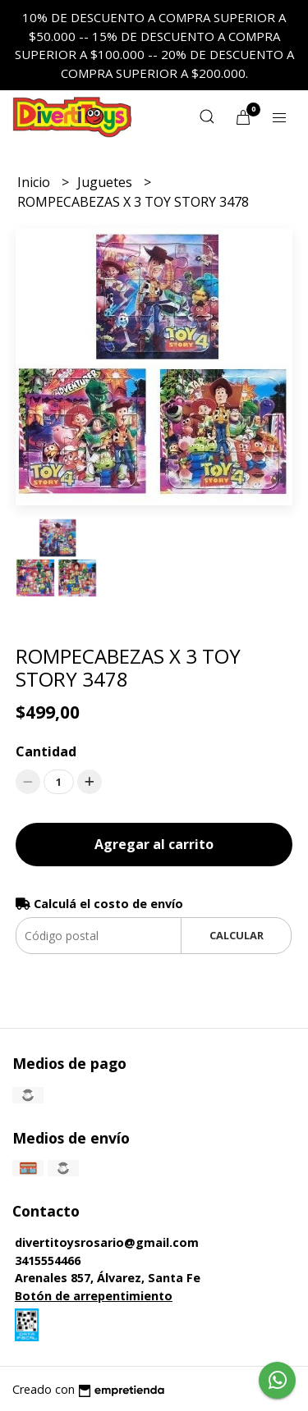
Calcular (236, 935)
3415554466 (47, 1260)
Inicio (35, 182)
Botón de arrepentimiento (93, 1296)
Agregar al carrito (154, 844)
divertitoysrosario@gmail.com (107, 1242)
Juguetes (106, 182)
